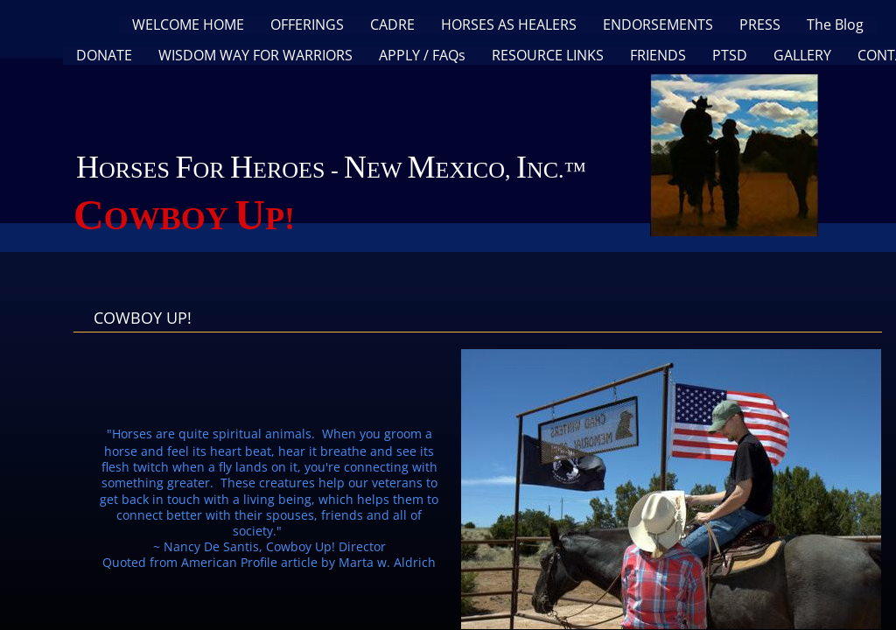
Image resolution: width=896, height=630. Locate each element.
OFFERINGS (307, 25)
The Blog (835, 25)
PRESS (759, 25)
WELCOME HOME (188, 25)
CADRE (392, 25)
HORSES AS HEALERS (509, 25)
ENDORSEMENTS (658, 25)
